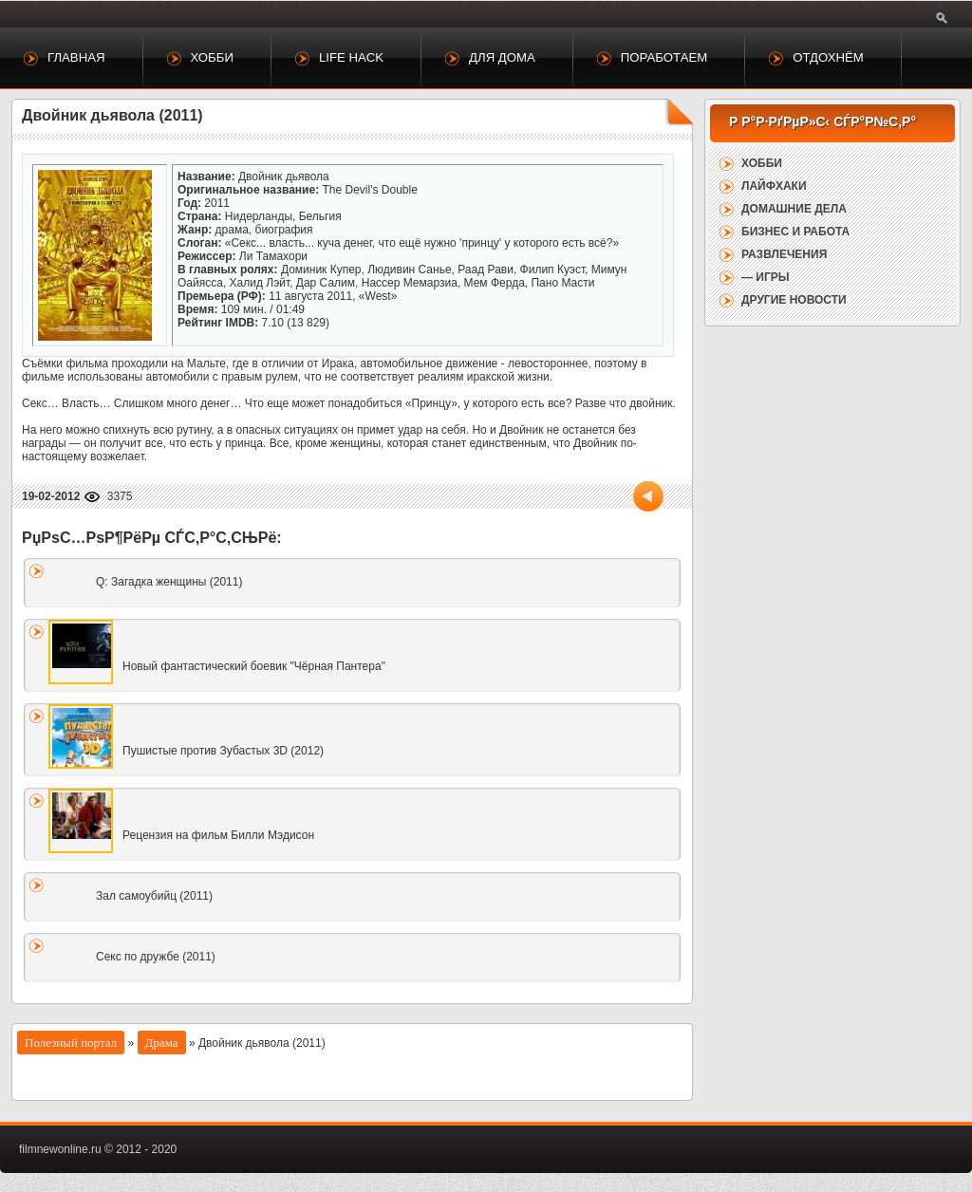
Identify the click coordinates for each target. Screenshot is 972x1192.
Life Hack (351, 57)
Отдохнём (828, 57)
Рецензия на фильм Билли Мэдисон (218, 835)
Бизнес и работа (795, 231)
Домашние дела (794, 208)
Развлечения (784, 254)
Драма (161, 1042)
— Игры (765, 277)
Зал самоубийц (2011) (154, 896)
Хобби (212, 57)
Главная (76, 57)
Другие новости (794, 300)
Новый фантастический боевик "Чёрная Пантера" (253, 666)
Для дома (502, 57)
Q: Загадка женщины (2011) (169, 581)
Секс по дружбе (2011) (155, 956)
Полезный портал (71, 1042)
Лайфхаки (774, 186)
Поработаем (664, 57)
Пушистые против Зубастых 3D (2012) (223, 750)
